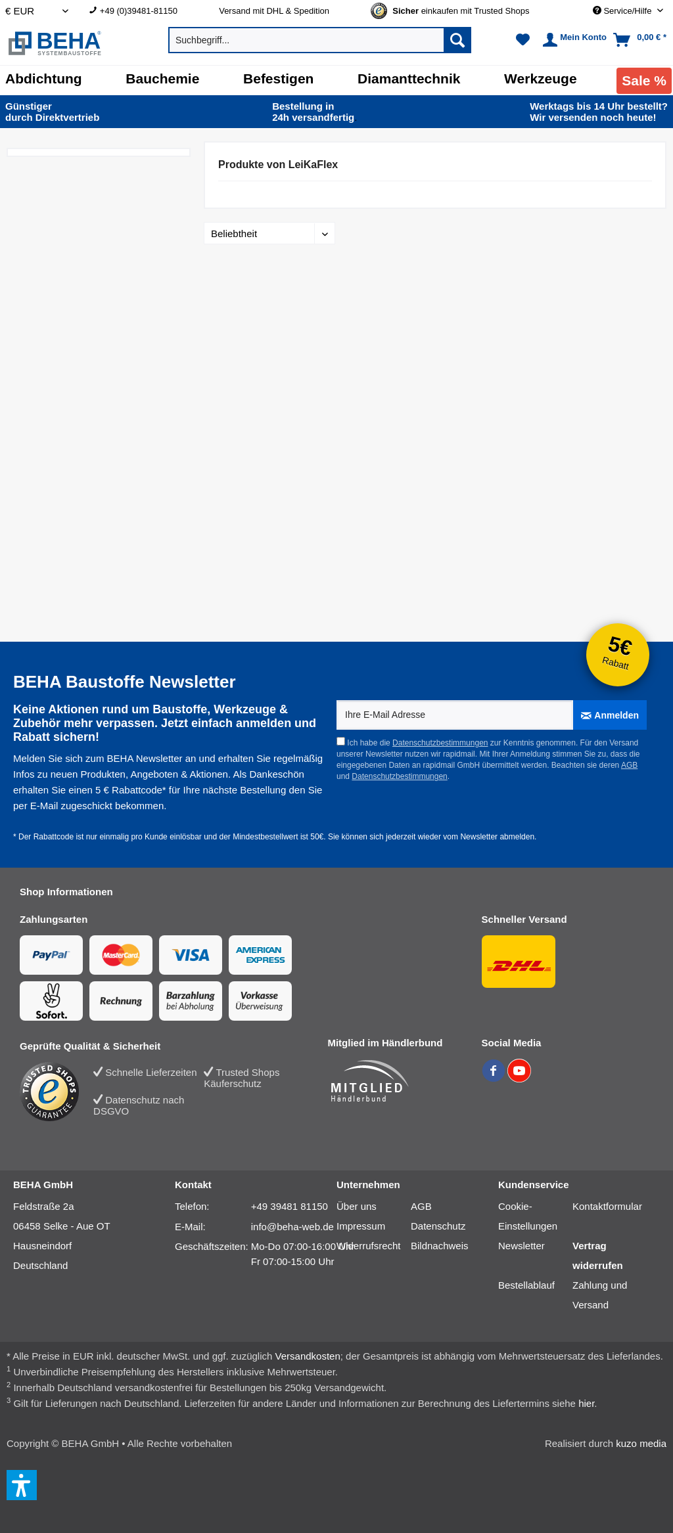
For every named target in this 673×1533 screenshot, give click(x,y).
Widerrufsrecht (368, 1245)
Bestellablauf (526, 1285)
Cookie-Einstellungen (527, 1216)
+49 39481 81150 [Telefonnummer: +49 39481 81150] (289, 1206)
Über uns (356, 1206)
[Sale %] (644, 81)
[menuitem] (144, 11)
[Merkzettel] (522, 40)
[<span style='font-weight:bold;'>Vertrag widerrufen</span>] (609, 1256)
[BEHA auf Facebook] (494, 1078)
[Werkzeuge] (540, 79)
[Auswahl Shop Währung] (36, 11)
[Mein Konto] (573, 40)
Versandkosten (307, 1356)
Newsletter (521, 1245)
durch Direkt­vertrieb (52, 111)
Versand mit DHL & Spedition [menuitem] (274, 11)
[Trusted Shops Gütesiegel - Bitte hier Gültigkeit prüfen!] (460, 11)
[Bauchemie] (162, 79)
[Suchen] (457, 40)
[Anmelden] (610, 715)
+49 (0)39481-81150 (138, 11)
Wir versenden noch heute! (599, 111)
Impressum (360, 1226)
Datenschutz (438, 1226)
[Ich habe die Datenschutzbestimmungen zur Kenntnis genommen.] (340, 741)
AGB (629, 765)
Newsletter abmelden (497, 836)
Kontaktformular (607, 1206)
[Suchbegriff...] (319, 40)
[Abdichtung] (43, 79)
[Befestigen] (278, 79)
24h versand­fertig (314, 111)
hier (586, 1403)
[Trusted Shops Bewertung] (56, 1091)
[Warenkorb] (641, 40)
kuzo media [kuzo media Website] (641, 1443)
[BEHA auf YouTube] (519, 1078)
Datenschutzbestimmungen (440, 742)
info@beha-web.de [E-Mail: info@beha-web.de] (292, 1226)
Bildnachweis (440, 1245)
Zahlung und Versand (599, 1294)
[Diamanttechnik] (408, 79)
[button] (22, 1485)
